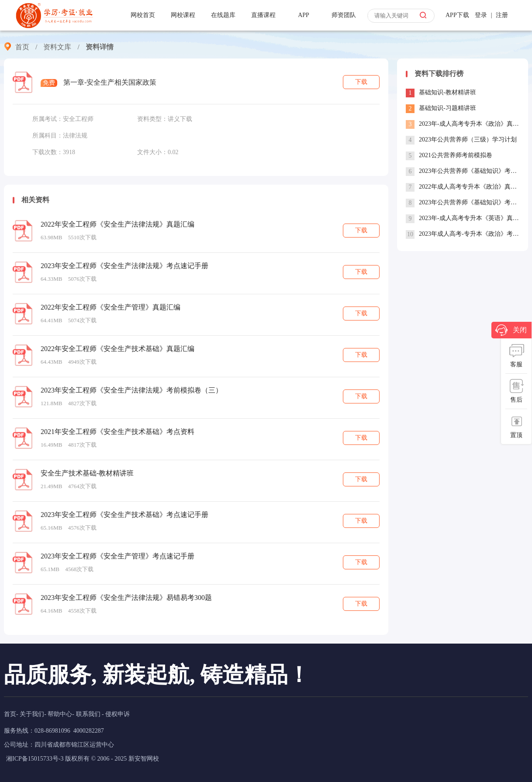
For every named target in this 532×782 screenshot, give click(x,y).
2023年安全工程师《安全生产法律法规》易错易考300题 (126, 597)
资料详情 (100, 47)
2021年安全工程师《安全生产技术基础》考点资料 (117, 431)
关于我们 (32, 714)
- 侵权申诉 (116, 714)
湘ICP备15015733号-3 (34, 758)
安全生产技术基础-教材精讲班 (87, 473)
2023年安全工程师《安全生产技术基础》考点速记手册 (124, 514)
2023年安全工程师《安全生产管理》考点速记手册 (117, 556)
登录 (481, 15)
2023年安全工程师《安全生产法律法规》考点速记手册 (124, 265)
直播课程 (263, 15)
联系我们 (88, 714)
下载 (361, 82)
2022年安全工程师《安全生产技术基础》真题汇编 (117, 348)
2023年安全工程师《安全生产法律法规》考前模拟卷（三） (131, 390)
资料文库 (57, 47)
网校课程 (183, 15)
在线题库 (223, 15)
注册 (502, 15)
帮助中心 (60, 714)
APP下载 (457, 15)
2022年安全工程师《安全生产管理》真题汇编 (110, 307)
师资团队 (344, 15)
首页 (22, 47)
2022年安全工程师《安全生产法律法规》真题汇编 (117, 224)
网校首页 (143, 15)
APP (303, 15)
